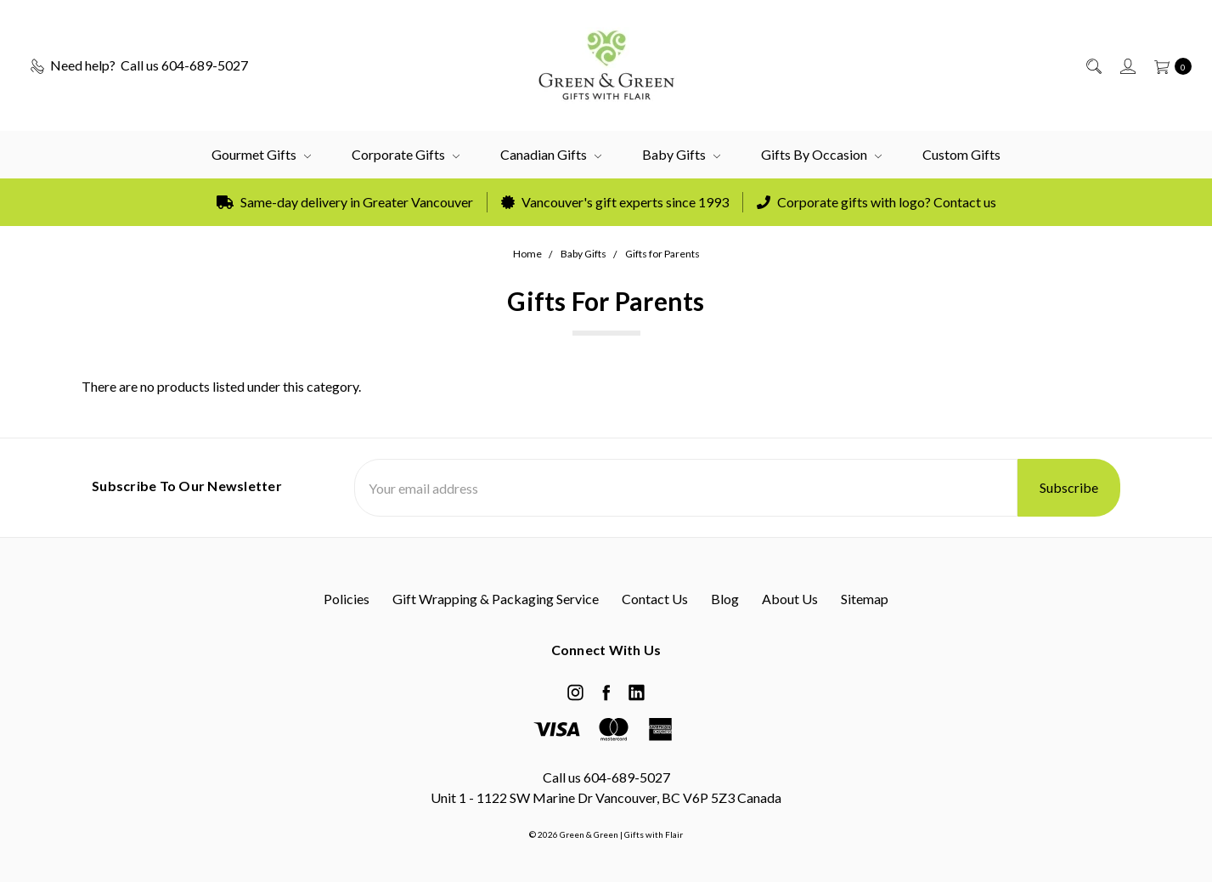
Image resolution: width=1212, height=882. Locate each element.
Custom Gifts (961, 154)
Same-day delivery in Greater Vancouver (345, 202)
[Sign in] (1126, 65)
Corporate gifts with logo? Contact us (876, 202)
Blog (725, 599)
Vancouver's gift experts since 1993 (615, 202)
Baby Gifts (681, 154)
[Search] (1092, 65)
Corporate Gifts (405, 154)
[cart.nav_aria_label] (1168, 65)
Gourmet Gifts (261, 154)
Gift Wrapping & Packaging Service (495, 599)
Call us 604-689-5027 (606, 777)
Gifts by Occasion (821, 154)
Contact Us (655, 599)
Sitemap (864, 599)
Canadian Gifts (550, 154)
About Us (790, 599)
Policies (346, 599)
